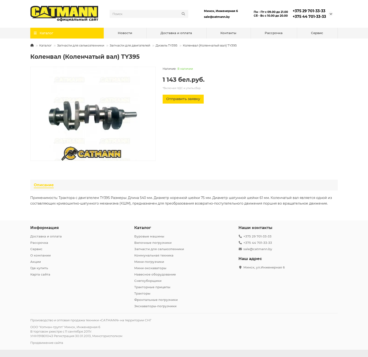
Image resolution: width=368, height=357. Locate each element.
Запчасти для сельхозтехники (80, 45)
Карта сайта (40, 274)
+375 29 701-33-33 (309, 11)
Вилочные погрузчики (153, 242)
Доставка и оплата (176, 33)
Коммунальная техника (153, 255)
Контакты (228, 33)
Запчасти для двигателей (130, 45)
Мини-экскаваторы (150, 268)
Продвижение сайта (46, 343)
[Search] (149, 14)
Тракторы (142, 293)
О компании (40, 255)
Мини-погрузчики (149, 262)
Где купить (39, 268)
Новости (125, 33)
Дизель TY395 (166, 45)
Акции (35, 262)
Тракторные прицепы (152, 287)
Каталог (45, 45)
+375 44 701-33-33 (309, 16)
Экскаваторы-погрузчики (155, 306)
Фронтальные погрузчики (156, 300)
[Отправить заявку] (183, 99)
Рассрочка (274, 33)
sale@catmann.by (217, 17)
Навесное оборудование (155, 274)
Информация (44, 227)
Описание (44, 185)
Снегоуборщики (147, 281)
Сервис (317, 33)
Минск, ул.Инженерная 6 (264, 267)
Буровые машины (149, 236)
